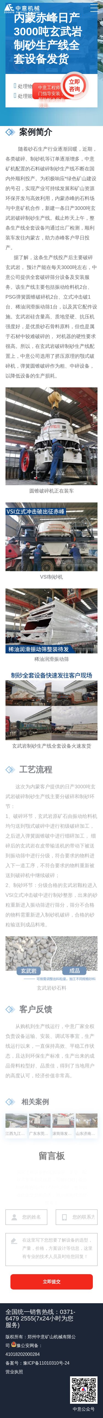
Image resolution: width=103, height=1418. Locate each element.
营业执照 (14, 1372)
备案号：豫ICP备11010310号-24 (37, 1363)
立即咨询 (74, 85)
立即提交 (51, 1281)
